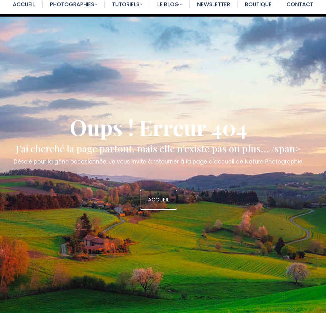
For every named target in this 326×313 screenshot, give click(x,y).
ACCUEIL (158, 199)
